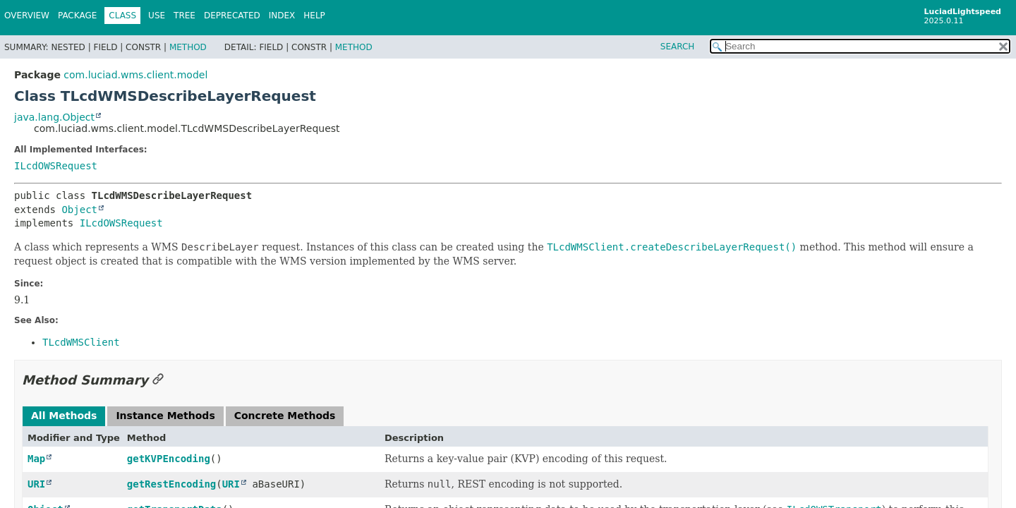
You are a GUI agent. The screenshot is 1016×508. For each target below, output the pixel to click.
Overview (26, 15)
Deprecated (232, 15)
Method (188, 47)
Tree (184, 15)
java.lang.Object (54, 117)
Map (36, 458)
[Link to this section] (158, 380)
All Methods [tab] (64, 415)
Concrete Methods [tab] (285, 415)
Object (79, 209)
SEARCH (677, 47)
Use (156, 15)
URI (36, 484)
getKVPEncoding (168, 458)
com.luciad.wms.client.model (135, 74)
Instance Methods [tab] (165, 415)
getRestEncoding (171, 484)
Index (282, 15)
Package (77, 15)
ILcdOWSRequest (55, 165)
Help (314, 15)
